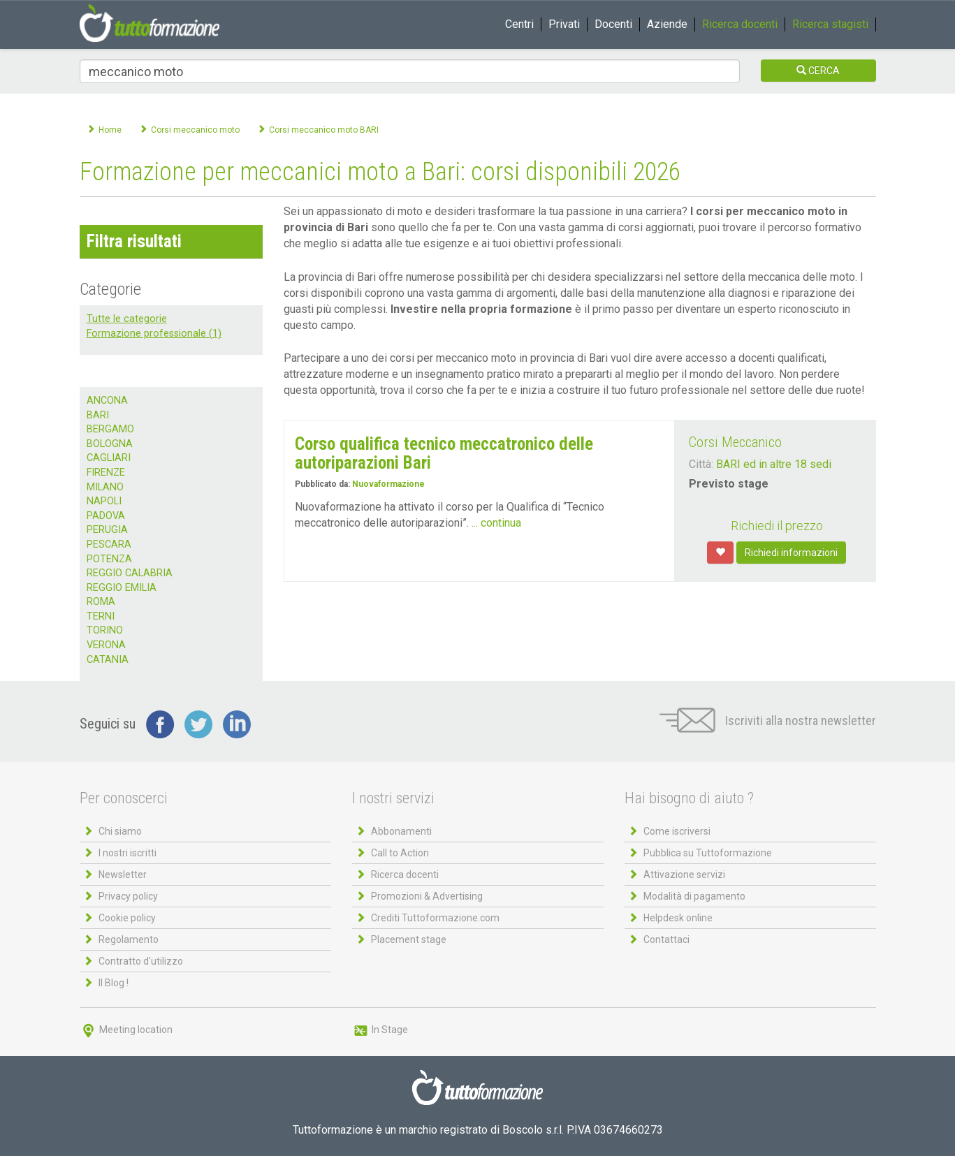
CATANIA (108, 660)
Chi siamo (120, 831)
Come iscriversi (676, 831)
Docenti (613, 24)
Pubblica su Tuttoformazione (707, 852)
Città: (701, 464)
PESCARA (109, 544)
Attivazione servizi (684, 874)
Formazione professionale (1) (154, 333)
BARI (98, 415)
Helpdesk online (678, 917)
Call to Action (400, 852)
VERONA (106, 645)
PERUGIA (107, 530)
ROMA (101, 602)
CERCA (818, 70)
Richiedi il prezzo (777, 525)
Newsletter (123, 874)
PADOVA (106, 516)
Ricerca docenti (740, 24)
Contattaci (666, 939)
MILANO (105, 487)
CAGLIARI (109, 458)
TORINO (105, 630)
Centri (519, 24)
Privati (564, 24)
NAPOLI (104, 501)
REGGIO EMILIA (121, 588)
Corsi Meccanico (735, 442)
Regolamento (129, 939)
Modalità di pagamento (694, 896)
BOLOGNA (110, 444)
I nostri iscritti (127, 852)
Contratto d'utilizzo (141, 961)
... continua (496, 522)
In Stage (380, 1029)
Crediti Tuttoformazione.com (435, 917)
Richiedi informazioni (791, 552)
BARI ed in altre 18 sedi (773, 464)
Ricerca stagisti (830, 24)
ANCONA (107, 401)
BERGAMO (110, 429)
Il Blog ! (114, 982)
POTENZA (109, 559)
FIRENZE (106, 472)
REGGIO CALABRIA (130, 573)
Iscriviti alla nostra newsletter (767, 720)
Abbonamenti (401, 831)
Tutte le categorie (127, 319)
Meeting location (126, 1029)
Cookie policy (127, 917)
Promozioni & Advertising (427, 896)
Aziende (667, 24)
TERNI (101, 616)
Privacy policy (128, 896)
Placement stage (408, 939)
